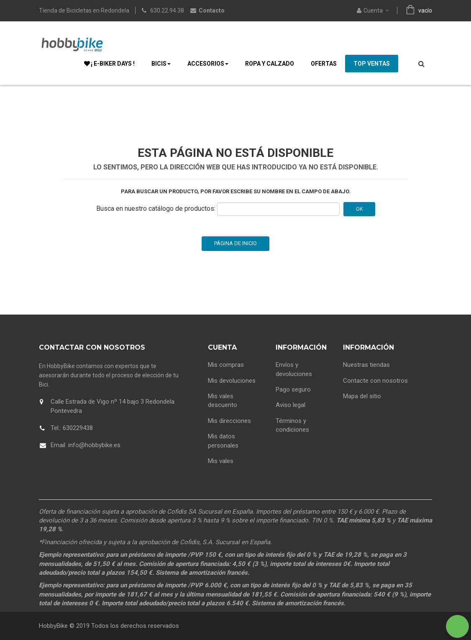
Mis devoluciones (232, 380)
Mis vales (220, 461)
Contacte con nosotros (375, 380)
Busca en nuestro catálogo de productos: (155, 208)
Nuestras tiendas (366, 365)
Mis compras (226, 365)
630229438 (78, 428)
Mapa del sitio (362, 396)
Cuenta (222, 347)
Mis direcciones (229, 421)
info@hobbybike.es (94, 445)
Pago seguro (293, 389)
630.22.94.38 (167, 10)
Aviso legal (290, 405)
